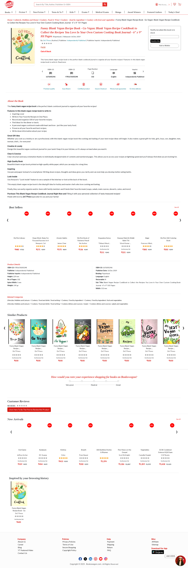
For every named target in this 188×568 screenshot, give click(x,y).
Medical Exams (102, 12)
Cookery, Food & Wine (49, 20)
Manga (118, 12)
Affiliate (155, 542)
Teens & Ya (57, 12)
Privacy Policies (68, 542)
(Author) (55, 40)
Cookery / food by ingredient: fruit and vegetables (103, 300)
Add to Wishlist (164, 46)
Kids (72, 12)
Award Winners (134, 12)
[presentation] (42, 71)
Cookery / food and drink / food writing (45, 300)
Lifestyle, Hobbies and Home (26, 20)
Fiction (22, 12)
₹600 (43, 47)
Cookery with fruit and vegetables (100, 20)
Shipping (110, 544)
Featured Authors (154, 12)
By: (46, 40)
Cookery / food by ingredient (73, 20)
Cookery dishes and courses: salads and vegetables (109, 304)
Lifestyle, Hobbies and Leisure (18, 300)
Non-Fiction (38, 12)
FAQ (109, 550)
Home (9, 20)
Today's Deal (174, 12)
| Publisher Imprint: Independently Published (103, 40)
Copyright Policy (69, 550)
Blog (20, 547)
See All (176, 207)
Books (8, 12)
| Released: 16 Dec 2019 (71, 37)
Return (110, 547)
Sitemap (155, 544)
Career (20, 544)
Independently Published (76, 40)
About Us (22, 542)
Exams (85, 12)
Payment (110, 542)
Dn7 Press (47, 40)
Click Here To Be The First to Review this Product (29, 409)
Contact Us (22, 553)
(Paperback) (57, 37)
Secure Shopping (69, 547)
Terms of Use (67, 544)
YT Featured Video (25, 550)
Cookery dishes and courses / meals (75, 304)
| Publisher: (72, 40)
